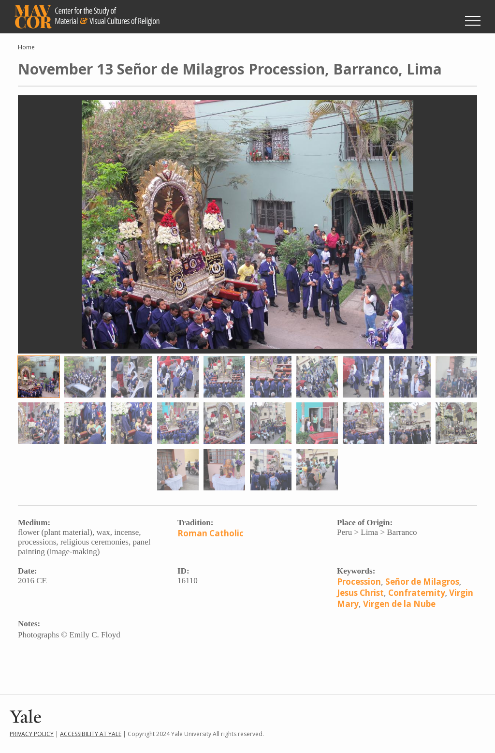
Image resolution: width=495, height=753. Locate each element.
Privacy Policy (32, 734)
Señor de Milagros (422, 581)
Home (26, 47)
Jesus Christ (360, 592)
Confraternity (416, 592)
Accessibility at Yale (90, 734)
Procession (359, 581)
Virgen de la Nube (399, 603)
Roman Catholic (210, 533)
